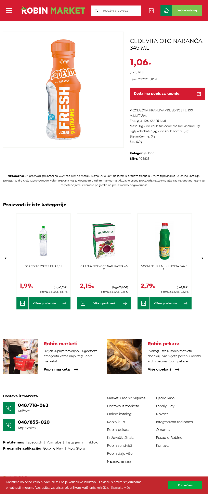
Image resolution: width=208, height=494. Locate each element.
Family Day (165, 406)
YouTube (54, 442)
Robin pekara (118, 430)
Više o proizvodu (49, 303)
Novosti (162, 414)
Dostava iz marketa (123, 406)
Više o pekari (164, 369)
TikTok (92, 442)
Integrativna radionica (174, 422)
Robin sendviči (119, 445)
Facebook (34, 442)
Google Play (53, 448)
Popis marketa (61, 369)
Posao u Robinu (169, 438)
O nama (163, 430)
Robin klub (116, 422)
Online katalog (119, 414)
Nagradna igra (119, 461)
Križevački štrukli (120, 438)
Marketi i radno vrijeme (126, 398)
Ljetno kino (165, 398)
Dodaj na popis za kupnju (167, 93)
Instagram (74, 442)
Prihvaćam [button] (185, 485)
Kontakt (162, 445)
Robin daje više (119, 453)
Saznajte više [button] (120, 487)
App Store (76, 448)
